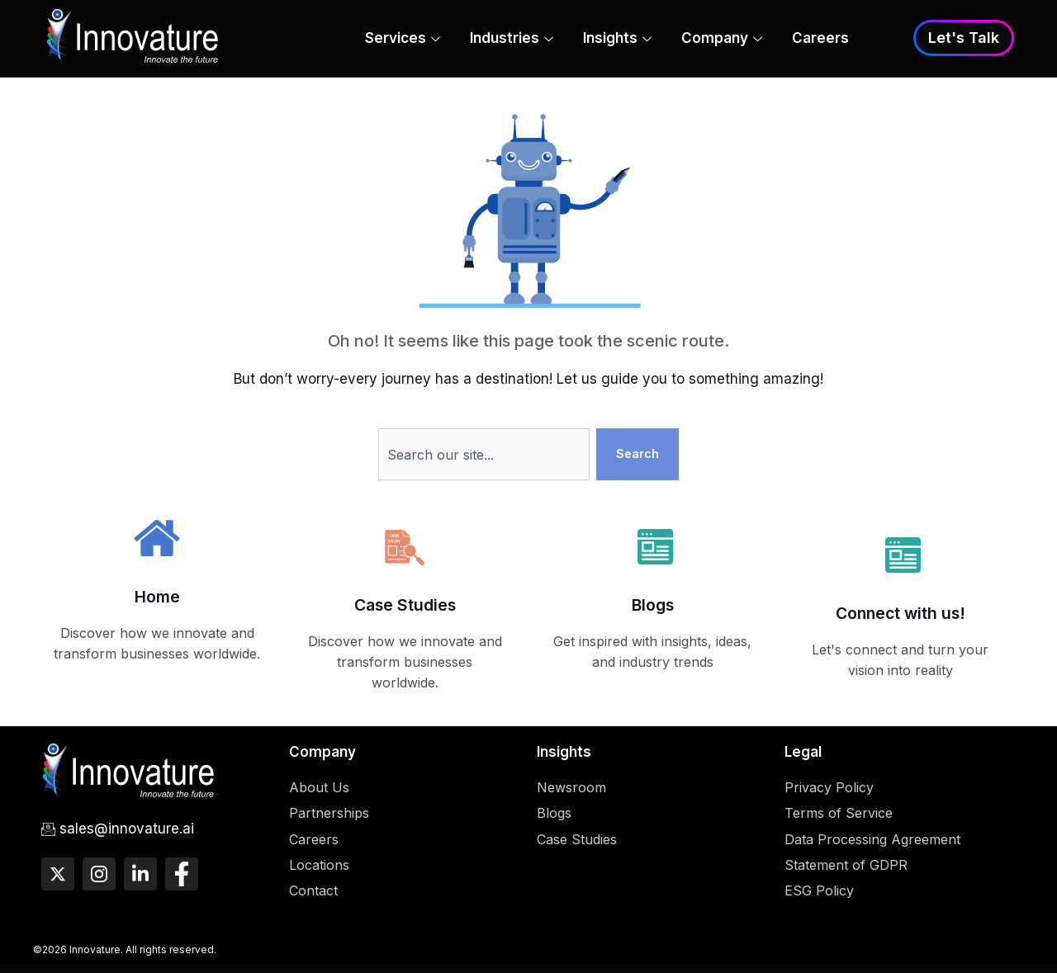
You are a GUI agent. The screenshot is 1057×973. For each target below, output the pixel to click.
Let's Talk (963, 38)
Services (402, 39)
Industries (511, 39)
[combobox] (482, 456)
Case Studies (405, 607)
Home (157, 598)
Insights (617, 39)
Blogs (652, 607)
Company (721, 39)
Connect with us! (900, 615)
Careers (820, 39)
